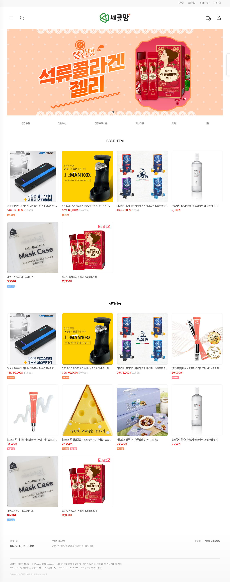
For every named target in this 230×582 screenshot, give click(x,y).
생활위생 (62, 123)
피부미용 (139, 123)
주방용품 (25, 123)
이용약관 (198, 541)
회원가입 (191, 3)
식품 (206, 123)
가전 (174, 123)
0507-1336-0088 (22, 546)
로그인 (181, 3)
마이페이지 (204, 3)
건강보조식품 (101, 123)
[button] (22, 18)
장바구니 (217, 3)
